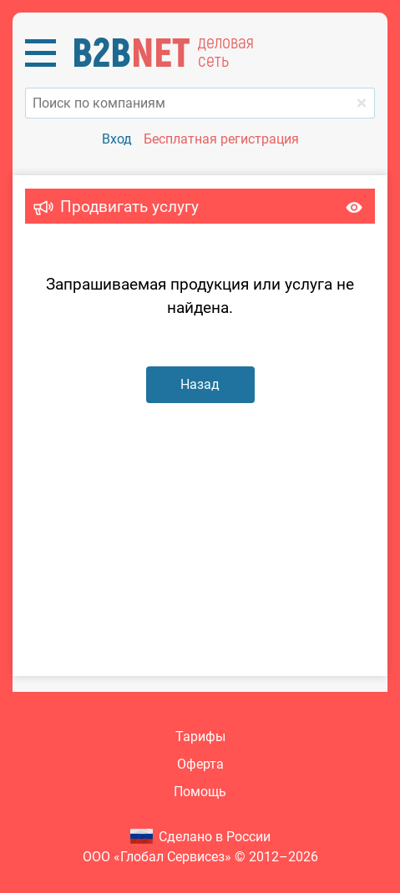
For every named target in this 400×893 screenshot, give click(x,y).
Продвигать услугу (129, 206)
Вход (117, 139)
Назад (200, 384)
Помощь (200, 792)
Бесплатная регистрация (221, 139)
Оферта (200, 764)
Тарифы (200, 736)
